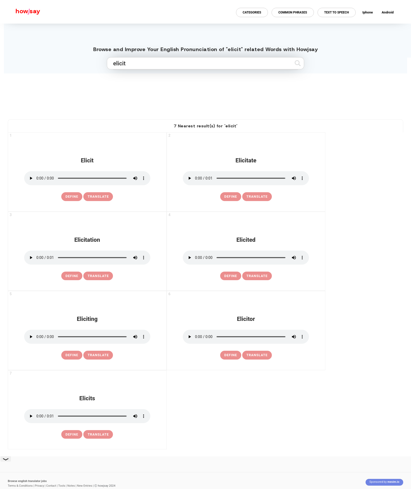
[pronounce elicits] (87, 416)
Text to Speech (336, 12)
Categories (252, 12)
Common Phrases (292, 12)
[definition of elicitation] (71, 276)
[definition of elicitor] (230, 355)
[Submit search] (297, 63)
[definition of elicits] (71, 434)
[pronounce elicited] (246, 258)
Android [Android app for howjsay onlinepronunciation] (388, 12)
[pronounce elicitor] (246, 337)
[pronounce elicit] (87, 178)
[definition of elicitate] (230, 196)
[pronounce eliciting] (87, 337)
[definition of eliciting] (71, 355)
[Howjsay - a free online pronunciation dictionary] (20, 11)
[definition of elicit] (71, 196)
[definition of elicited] (230, 276)
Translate (98, 196)
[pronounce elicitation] (87, 258)
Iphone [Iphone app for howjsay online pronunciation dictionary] (367, 12)
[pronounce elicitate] (246, 178)
